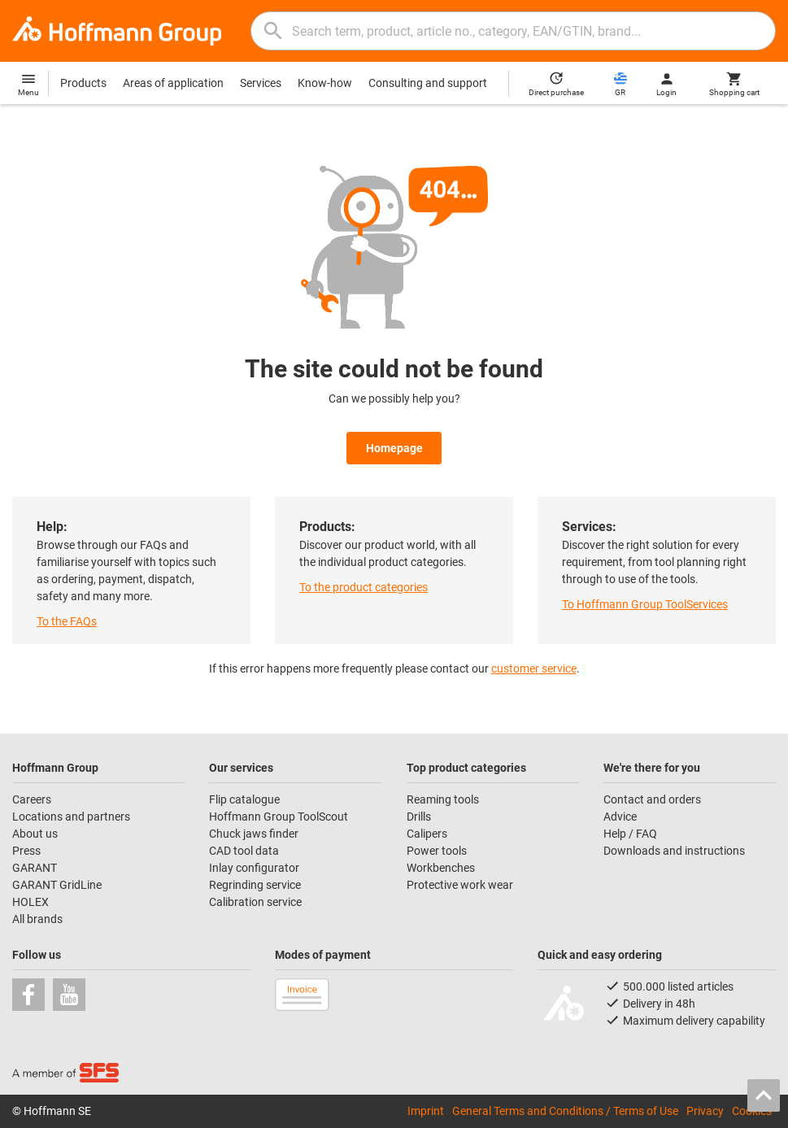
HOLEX (30, 901)
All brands (37, 918)
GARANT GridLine (57, 884)
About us (35, 833)
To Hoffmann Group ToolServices (645, 604)
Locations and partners (71, 816)
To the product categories (363, 587)
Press (26, 850)
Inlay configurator (254, 867)
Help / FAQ (630, 833)
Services (260, 82)
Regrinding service (255, 884)
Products (83, 82)
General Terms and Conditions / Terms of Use (565, 1110)
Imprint (425, 1110)
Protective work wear (460, 884)
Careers (31, 799)
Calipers (427, 833)
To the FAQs (67, 621)
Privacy (705, 1110)
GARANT (34, 867)
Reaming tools (443, 799)
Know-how (325, 82)
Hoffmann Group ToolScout (278, 816)
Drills (419, 816)
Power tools (437, 850)
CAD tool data (244, 850)
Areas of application (173, 82)
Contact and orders (652, 799)
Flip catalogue (244, 799)
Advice (620, 816)
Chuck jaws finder (253, 833)
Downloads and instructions (674, 850)
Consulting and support (427, 82)
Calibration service (255, 901)
